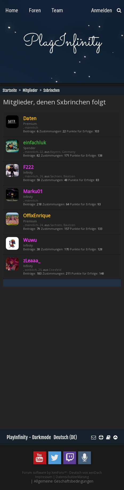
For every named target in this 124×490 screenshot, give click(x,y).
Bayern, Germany (62, 152)
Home (11, 10)
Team (57, 10)
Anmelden (101, 10)
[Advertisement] (62, 361)
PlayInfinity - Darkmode (29, 437)
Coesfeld (55, 270)
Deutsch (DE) (65, 437)
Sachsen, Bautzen (62, 176)
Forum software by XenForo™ (44, 472)
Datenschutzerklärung (72, 477)
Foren (35, 10)
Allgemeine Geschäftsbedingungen (63, 481)
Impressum (43, 477)
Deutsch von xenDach (85, 472)
